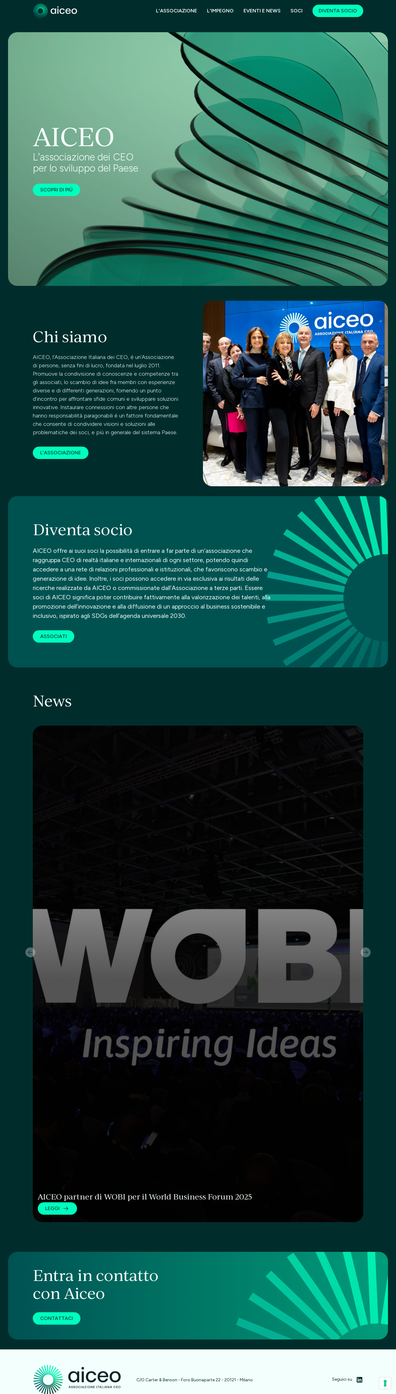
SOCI (297, 11)
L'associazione (176, 11)
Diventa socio (338, 11)
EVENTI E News (262, 11)
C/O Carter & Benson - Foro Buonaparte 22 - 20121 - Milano (194, 1380)
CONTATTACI (56, 1318)
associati (53, 665)
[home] (55, 11)
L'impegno (220, 11)
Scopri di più (56, 190)
